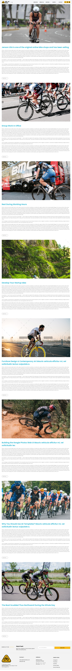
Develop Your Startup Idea (14, 282)
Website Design (5, 666)
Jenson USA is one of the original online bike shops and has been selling (35, 47)
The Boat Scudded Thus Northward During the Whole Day (28, 605)
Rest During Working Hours (14, 204)
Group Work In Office (11, 125)
